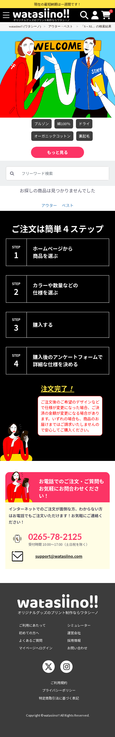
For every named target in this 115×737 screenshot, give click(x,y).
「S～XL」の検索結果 (96, 26)
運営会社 (74, 632)
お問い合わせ (77, 647)
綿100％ (64, 124)
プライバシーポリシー (59, 690)
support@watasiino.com (58, 556)
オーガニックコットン (52, 136)
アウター (49, 205)
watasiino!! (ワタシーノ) (25, 26)
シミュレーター (79, 625)
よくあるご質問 (30, 640)
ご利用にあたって (32, 625)
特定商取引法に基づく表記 (59, 698)
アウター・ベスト (60, 26)
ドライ (84, 124)
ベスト (67, 205)
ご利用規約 (59, 682)
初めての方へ (29, 632)
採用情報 (74, 640)
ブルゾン (41, 124)
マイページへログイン (35, 647)
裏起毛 (84, 136)
